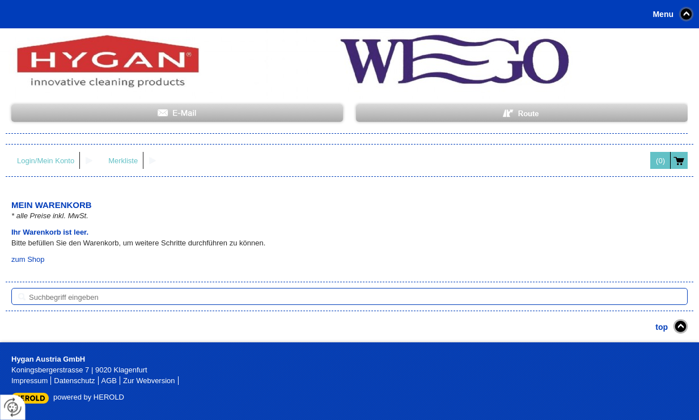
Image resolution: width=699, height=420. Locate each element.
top (661, 327)
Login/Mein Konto (45, 160)
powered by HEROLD (88, 397)
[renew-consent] (13, 407)
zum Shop (28, 259)
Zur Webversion (149, 380)
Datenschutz (74, 380)
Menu (663, 14)
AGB (109, 380)
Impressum (29, 380)
